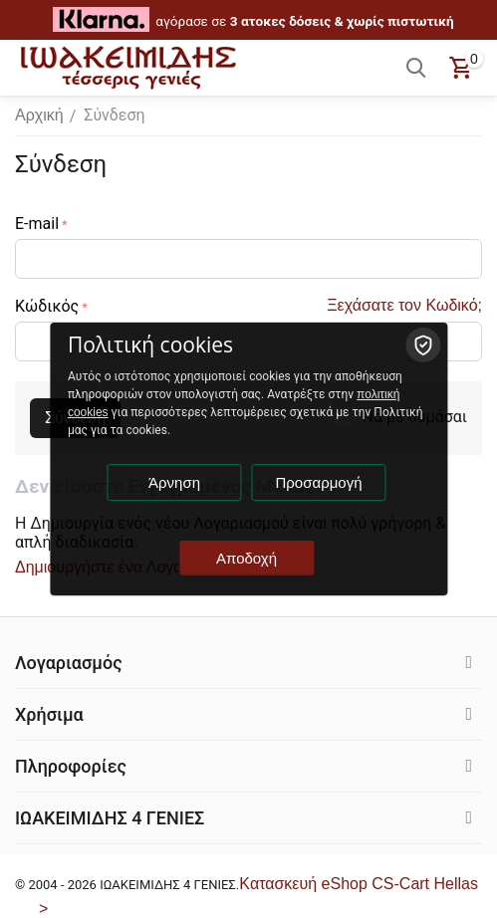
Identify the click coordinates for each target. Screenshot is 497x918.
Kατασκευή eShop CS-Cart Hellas (358, 883)
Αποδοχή (246, 558)
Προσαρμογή (319, 482)
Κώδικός (47, 306)
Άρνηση (174, 482)
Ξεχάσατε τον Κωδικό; (404, 305)
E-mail (37, 223)
